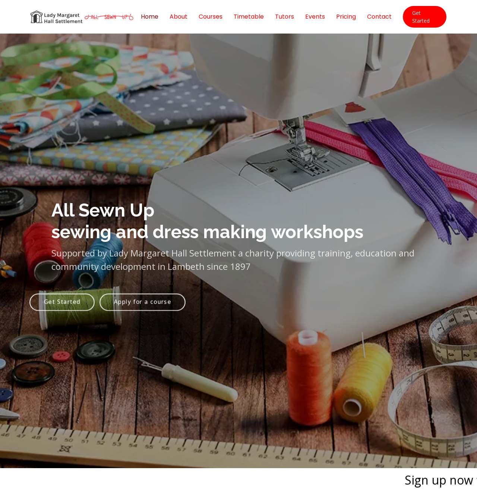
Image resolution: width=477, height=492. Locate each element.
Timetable (249, 16)
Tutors (284, 16)
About (178, 16)
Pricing (346, 16)
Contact (379, 16)
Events (315, 16)
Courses (210, 16)
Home (149, 16)
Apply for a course (143, 307)
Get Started (421, 16)
